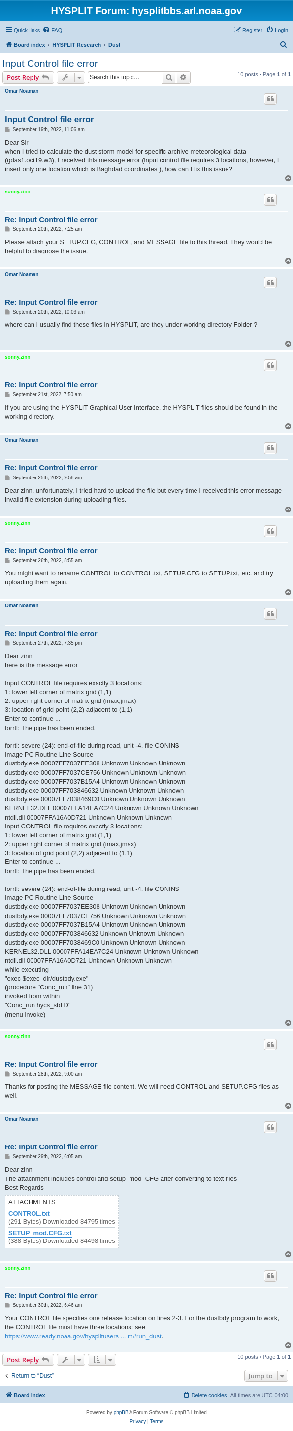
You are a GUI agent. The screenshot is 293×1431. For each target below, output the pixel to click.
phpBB (121, 1412)
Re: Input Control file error (51, 219)
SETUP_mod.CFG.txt (40, 1233)
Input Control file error (50, 63)
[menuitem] (52, 30)
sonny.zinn (17, 191)
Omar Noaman (21, 91)
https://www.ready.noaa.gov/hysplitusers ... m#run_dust (83, 1336)
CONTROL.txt (29, 1213)
